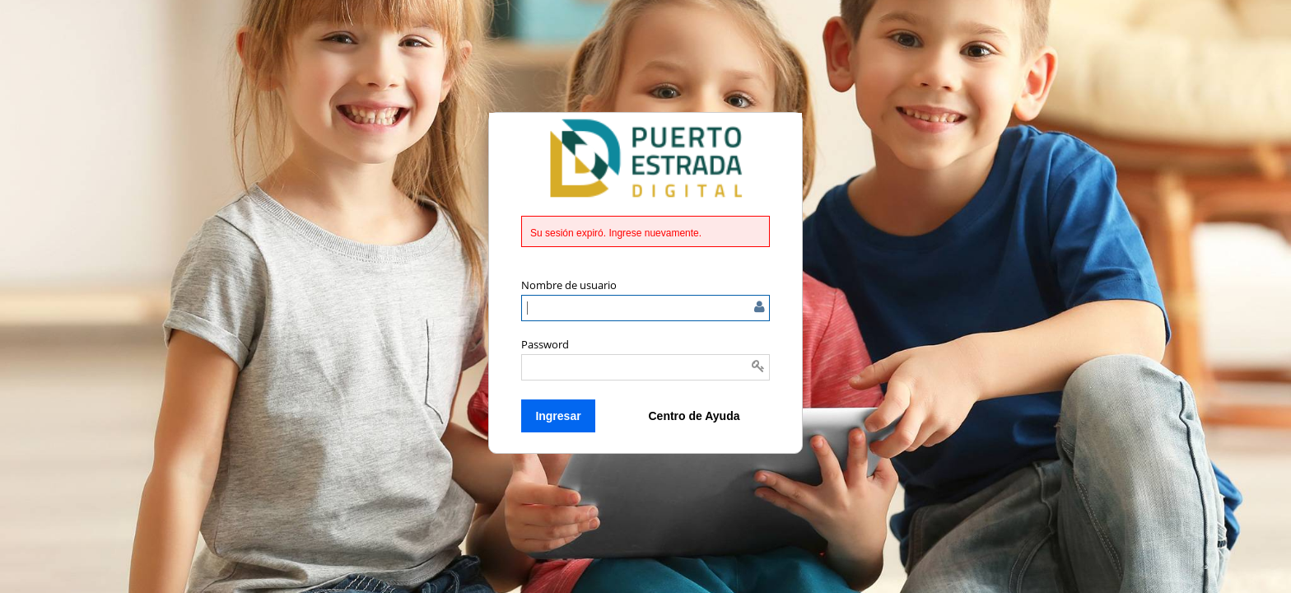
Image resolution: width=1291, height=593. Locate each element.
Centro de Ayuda (694, 416)
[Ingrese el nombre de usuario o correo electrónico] (645, 308)
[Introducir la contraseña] (645, 367)
